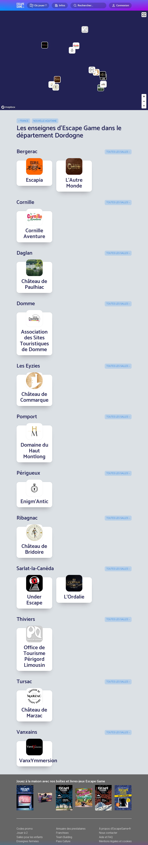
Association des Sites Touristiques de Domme (34, 341)
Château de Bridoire (34, 549)
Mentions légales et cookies (115, 841)
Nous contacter (108, 832)
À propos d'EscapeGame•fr (115, 828)
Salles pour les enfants (30, 837)
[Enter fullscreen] (144, 14)
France (24, 121)
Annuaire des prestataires (70, 828)
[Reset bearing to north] (144, 106)
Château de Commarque (34, 397)
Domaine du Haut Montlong (34, 451)
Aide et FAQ (106, 837)
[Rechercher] (88, 5)
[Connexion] (120, 5)
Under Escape (34, 600)
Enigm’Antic (34, 501)
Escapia (34, 180)
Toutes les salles (117, 152)
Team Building (64, 837)
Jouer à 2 (22, 832)
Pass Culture (63, 841)
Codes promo (25, 828)
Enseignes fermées (28, 841)
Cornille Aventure (34, 233)
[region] (74, 60)
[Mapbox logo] (8, 107)
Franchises (62, 832)
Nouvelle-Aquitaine (45, 121)
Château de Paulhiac (34, 284)
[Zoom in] (144, 96)
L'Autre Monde (74, 183)
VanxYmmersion (38, 760)
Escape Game (20, 5)
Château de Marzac (34, 713)
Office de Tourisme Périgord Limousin (34, 656)
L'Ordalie (74, 597)
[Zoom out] (144, 101)
